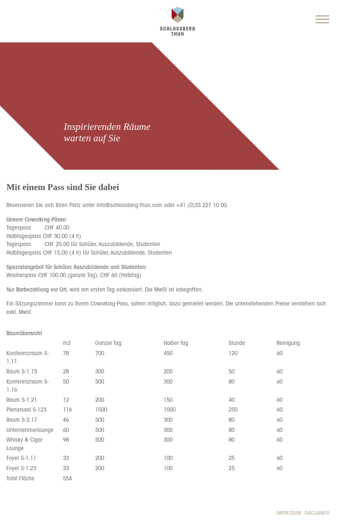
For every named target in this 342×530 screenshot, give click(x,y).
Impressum (289, 512)
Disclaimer (317, 512)
